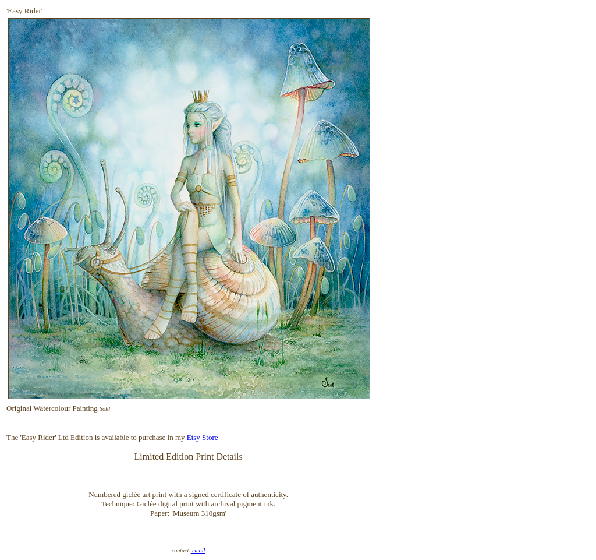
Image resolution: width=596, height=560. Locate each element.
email (198, 550)
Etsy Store (202, 437)
